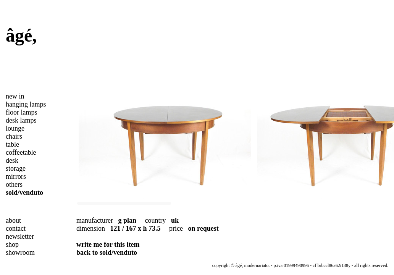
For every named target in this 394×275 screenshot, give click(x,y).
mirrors (16, 176)
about (13, 220)
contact (16, 228)
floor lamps (21, 112)
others (14, 184)
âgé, (21, 35)
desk (12, 160)
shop (12, 244)
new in (15, 96)
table (12, 144)
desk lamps (21, 120)
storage (16, 168)
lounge (15, 128)
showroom (20, 252)
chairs (14, 136)
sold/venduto (24, 192)
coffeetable (21, 152)
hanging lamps (26, 104)
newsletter (20, 236)
